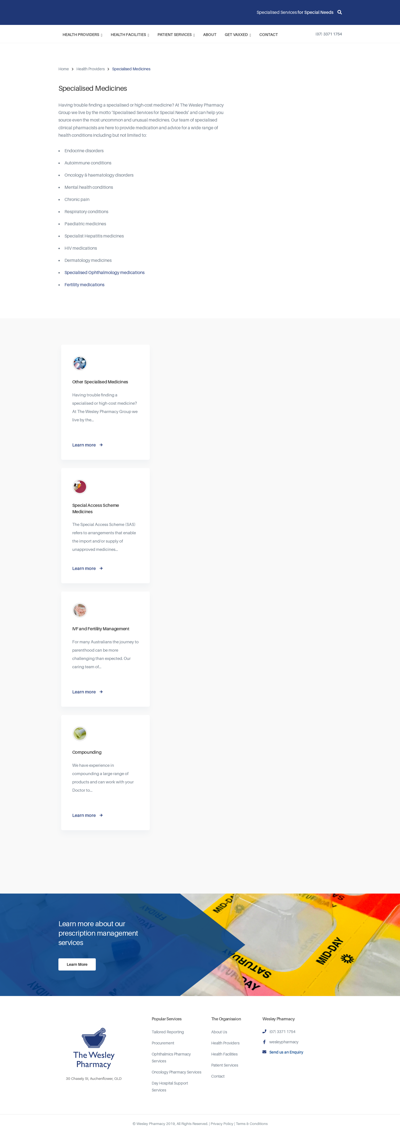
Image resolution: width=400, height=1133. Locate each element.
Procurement (163, 1043)
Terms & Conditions (252, 1123)
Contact (268, 34)
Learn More (77, 964)
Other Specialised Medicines (100, 381)
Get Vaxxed (238, 34)
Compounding (86, 752)
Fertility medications (84, 284)
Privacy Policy (222, 1123)
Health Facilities (130, 34)
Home (63, 68)
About (209, 34)
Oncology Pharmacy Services (176, 1072)
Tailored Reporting (168, 1031)
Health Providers (82, 34)
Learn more (84, 445)
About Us (219, 1031)
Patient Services (176, 34)
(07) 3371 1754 (328, 34)
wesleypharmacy (283, 1041)
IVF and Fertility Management (100, 628)
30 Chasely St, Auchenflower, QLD (94, 1078)
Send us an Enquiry (286, 1052)
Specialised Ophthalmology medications (104, 272)
